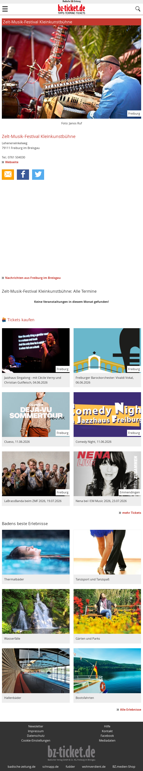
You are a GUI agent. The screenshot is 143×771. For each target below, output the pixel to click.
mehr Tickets (131, 513)
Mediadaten (107, 740)
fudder (70, 767)
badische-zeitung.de (21, 767)
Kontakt (107, 731)
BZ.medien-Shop (124, 767)
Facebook (107, 736)
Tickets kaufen (21, 319)
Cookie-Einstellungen (35, 740)
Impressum (36, 731)
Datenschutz (35, 736)
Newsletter (35, 726)
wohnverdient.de (94, 767)
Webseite (11, 162)
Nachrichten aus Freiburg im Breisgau (33, 278)
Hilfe (107, 726)
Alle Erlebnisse (130, 710)
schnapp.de (50, 767)
